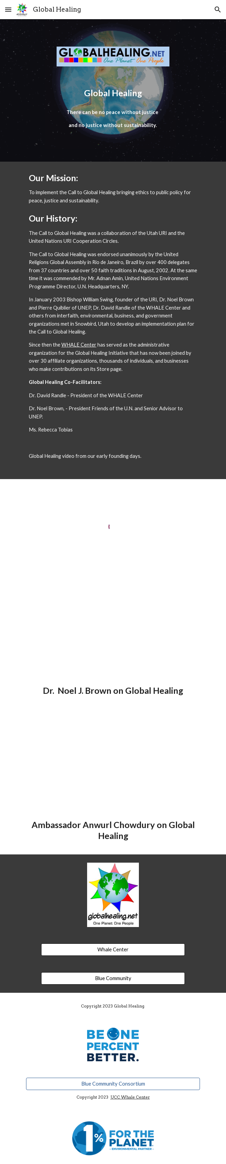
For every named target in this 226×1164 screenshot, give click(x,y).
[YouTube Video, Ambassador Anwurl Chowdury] (113, 766)
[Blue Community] (112, 978)
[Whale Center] (112, 949)
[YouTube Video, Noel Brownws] (113, 631)
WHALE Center (78, 345)
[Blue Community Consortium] (113, 1083)
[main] (113, 93)
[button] (8, 9)
